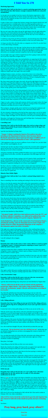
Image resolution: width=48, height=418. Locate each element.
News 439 (24, 415)
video (42, 309)
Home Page (24, 412)
